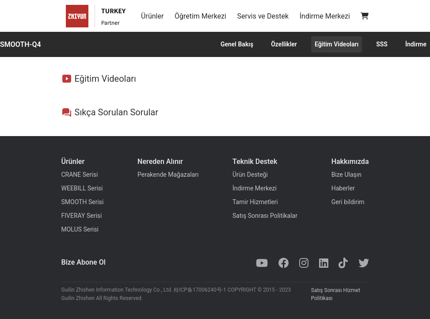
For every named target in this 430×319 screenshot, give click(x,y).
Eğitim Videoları (336, 44)
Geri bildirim (348, 201)
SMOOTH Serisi (82, 201)
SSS (382, 44)
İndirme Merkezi (325, 16)
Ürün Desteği (250, 174)
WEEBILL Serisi (82, 188)
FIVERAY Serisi (81, 215)
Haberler (343, 188)
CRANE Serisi (79, 174)
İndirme (415, 44)
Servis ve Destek (263, 16)
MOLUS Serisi (80, 229)
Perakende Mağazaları (167, 174)
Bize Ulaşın (346, 174)
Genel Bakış (237, 44)
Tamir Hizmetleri (255, 201)
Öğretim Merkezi (200, 16)
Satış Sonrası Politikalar (264, 215)
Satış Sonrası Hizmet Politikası (335, 294)
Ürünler (152, 16)
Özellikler (284, 44)
